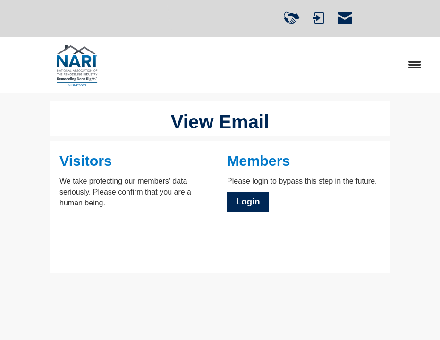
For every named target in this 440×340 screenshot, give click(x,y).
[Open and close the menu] (289, 65)
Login (248, 201)
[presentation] (131, 231)
